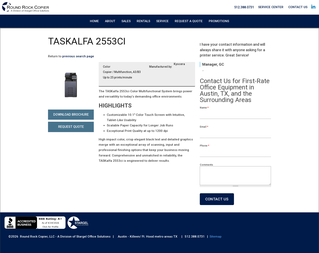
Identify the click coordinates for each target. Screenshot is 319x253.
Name (204, 107)
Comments (206, 164)
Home (94, 21)
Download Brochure (71, 114)
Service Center (270, 7)
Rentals (143, 21)
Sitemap (216, 237)
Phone (204, 145)
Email (204, 126)
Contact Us (297, 7)
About (110, 21)
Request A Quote (189, 21)
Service (162, 21)
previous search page (78, 56)
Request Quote (71, 127)
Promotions (219, 21)
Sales (126, 21)
